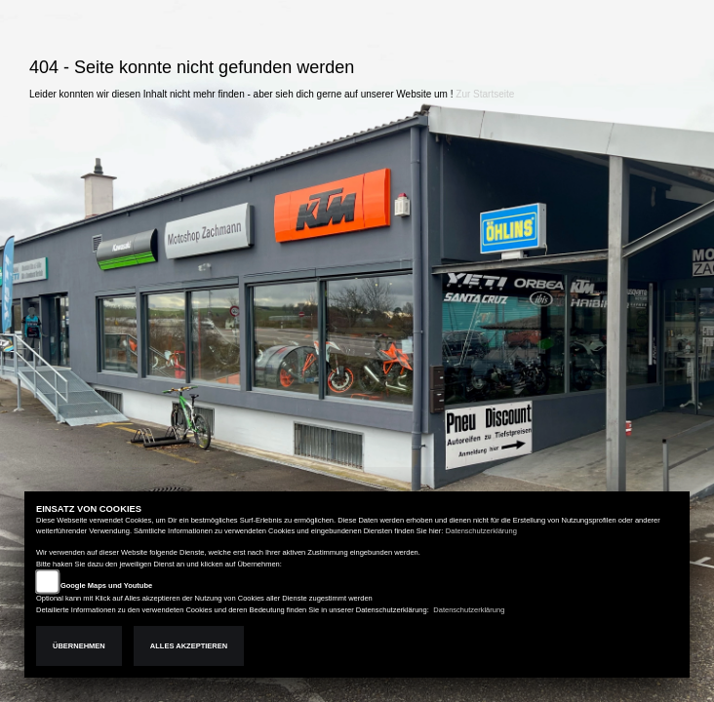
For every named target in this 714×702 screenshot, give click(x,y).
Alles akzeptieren (188, 646)
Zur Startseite (485, 94)
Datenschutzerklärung (481, 530)
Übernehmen (79, 646)
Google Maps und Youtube (106, 585)
